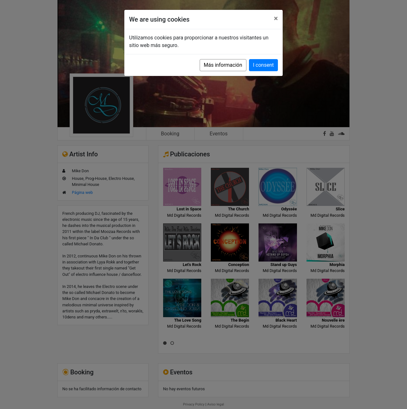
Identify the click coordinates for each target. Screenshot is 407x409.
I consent (263, 65)
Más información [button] (223, 65)
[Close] (276, 18)
